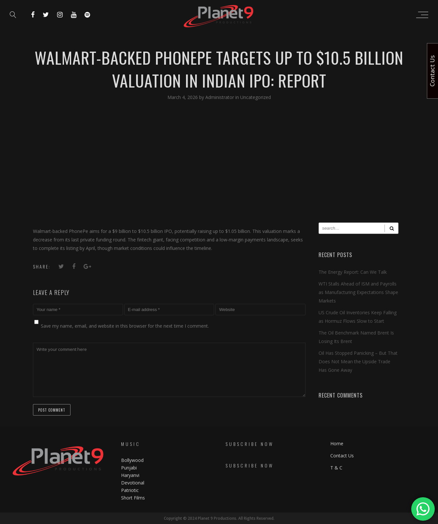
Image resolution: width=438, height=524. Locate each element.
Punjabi (129, 468)
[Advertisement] (219, 167)
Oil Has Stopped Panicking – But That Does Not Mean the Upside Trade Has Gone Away (358, 361)
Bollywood (132, 460)
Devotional (132, 483)
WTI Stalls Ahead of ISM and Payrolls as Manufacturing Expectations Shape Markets (358, 292)
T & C (336, 468)
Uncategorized (255, 97)
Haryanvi (130, 475)
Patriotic (130, 490)
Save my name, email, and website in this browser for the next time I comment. (125, 326)
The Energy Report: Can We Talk (353, 272)
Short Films (133, 498)
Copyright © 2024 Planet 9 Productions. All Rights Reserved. (219, 518)
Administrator (220, 97)
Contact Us (342, 455)
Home (336, 443)
